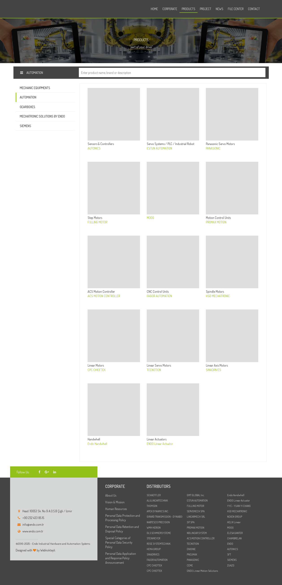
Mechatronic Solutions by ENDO (42, 116)
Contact (254, 9)
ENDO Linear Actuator (238, 500)
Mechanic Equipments (35, 88)
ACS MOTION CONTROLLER (200, 538)
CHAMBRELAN (234, 538)
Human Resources (116, 509)
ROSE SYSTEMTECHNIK (158, 543)
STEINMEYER (153, 538)
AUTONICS (232, 549)
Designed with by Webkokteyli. (36, 550)
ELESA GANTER (235, 533)
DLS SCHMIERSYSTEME (159, 533)
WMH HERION (154, 527)
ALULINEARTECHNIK (157, 500)
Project (205, 9)
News (219, 9)
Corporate (169, 9)
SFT (229, 554)
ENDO (230, 543)
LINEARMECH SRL (196, 516)
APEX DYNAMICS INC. (158, 511)
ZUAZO (230, 565)
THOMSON (152, 506)
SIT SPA (190, 522)
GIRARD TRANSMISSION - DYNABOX (164, 516)
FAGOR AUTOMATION (157, 560)
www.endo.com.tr (32, 531)
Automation (28, 97)
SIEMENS (232, 560)
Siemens (25, 126)
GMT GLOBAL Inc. (196, 495)
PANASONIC (193, 560)
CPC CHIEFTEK (154, 565)
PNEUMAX (192, 554)
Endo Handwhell (235, 495)
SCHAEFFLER (154, 495)
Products (188, 9)
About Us (110, 495)
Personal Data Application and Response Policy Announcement (120, 558)
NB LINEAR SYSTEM (197, 533)
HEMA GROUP (154, 549)
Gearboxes (27, 107)
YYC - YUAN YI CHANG (239, 506)
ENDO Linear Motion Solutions (202, 570)
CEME (190, 565)
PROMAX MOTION (195, 527)
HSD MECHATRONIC (237, 511)
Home (154, 9)
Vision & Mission (115, 502)
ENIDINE (191, 549)
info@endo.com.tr (33, 524)
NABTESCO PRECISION (158, 522)
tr (264, 9)
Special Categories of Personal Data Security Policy (118, 542)
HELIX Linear (234, 522)
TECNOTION (193, 543)
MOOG (230, 527)
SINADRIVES (153, 554)
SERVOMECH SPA (196, 511)
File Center (235, 9)
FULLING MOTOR (195, 506)
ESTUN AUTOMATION (197, 500)
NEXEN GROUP (234, 516)
